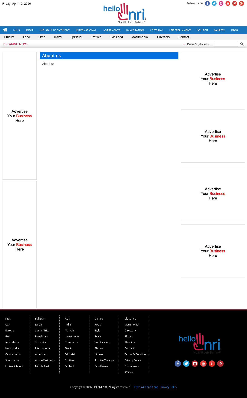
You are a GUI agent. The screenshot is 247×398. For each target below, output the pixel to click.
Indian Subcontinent (55, 30)
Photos (99, 348)
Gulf (7, 336)
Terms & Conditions (137, 354)
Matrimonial (139, 37)
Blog (234, 30)
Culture (9, 37)
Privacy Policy (133, 360)
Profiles (96, 37)
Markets (70, 330)
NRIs (16, 30)
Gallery (219, 30)
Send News (101, 366)
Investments (111, 30)
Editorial (156, 30)
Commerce (71, 342)
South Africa (42, 330)
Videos (99, 354)
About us (130, 342)
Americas (40, 354)
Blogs (128, 336)
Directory (163, 37)
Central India (13, 354)
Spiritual (76, 37)
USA (7, 324)
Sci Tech (202, 30)
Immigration (135, 30)
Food (26, 37)
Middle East (42, 366)
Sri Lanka (40, 342)
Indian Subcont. (14, 366)
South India (12, 360)
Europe (9, 330)
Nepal (38, 324)
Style (42, 37)
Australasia (12, 342)
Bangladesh (42, 336)
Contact (183, 37)
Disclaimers (132, 366)
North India (12, 348)
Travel (58, 37)
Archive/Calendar (105, 360)
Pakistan (40, 318)
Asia (67, 318)
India (29, 30)
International (86, 30)
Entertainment (180, 30)
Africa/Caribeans (45, 360)
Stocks (69, 348)
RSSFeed (130, 372)
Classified (116, 37)
